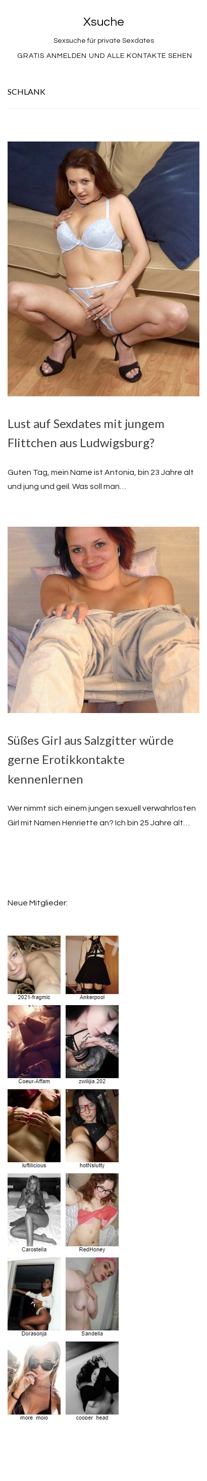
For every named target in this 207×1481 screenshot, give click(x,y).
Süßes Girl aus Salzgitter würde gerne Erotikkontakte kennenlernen (91, 759)
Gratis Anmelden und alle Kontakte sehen (104, 55)
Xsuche (103, 22)
